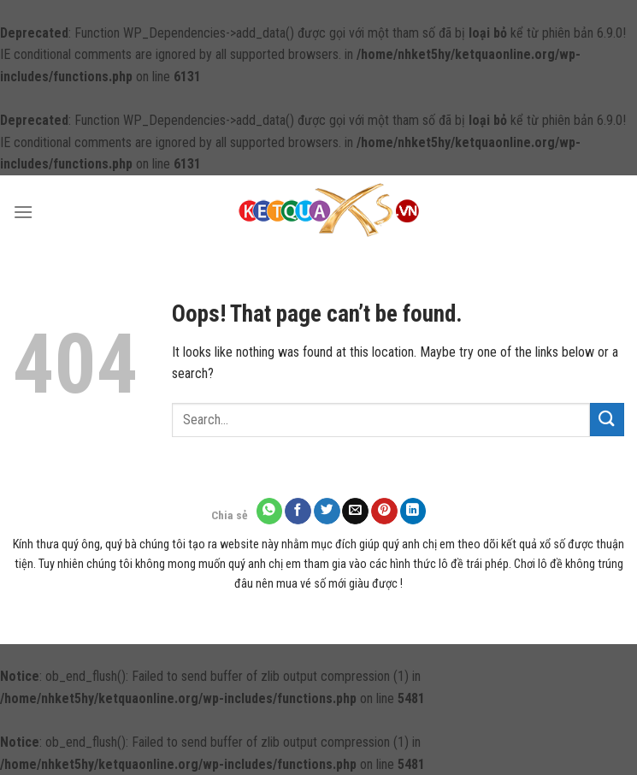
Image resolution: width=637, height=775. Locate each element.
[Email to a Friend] (355, 511)
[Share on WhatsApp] (270, 511)
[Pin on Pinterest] (384, 511)
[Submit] (607, 419)
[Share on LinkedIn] (413, 511)
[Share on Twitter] (327, 511)
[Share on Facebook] (298, 511)
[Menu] (23, 212)
